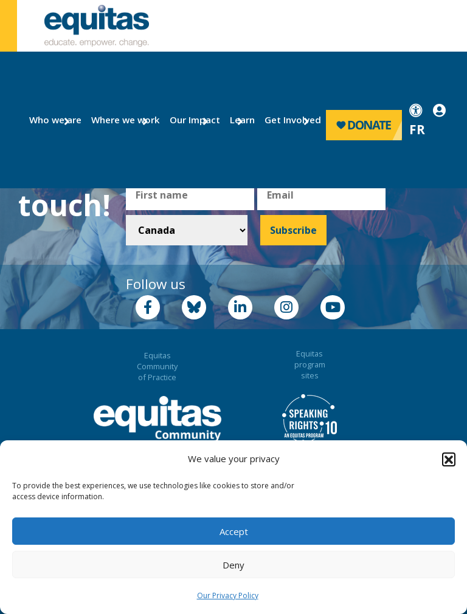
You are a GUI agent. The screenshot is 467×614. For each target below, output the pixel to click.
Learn (240, 120)
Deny (233, 565)
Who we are (50, 120)
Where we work (118, 120)
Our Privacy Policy (227, 595)
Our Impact (190, 120)
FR (417, 129)
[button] (449, 459)
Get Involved (287, 120)
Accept (234, 531)
